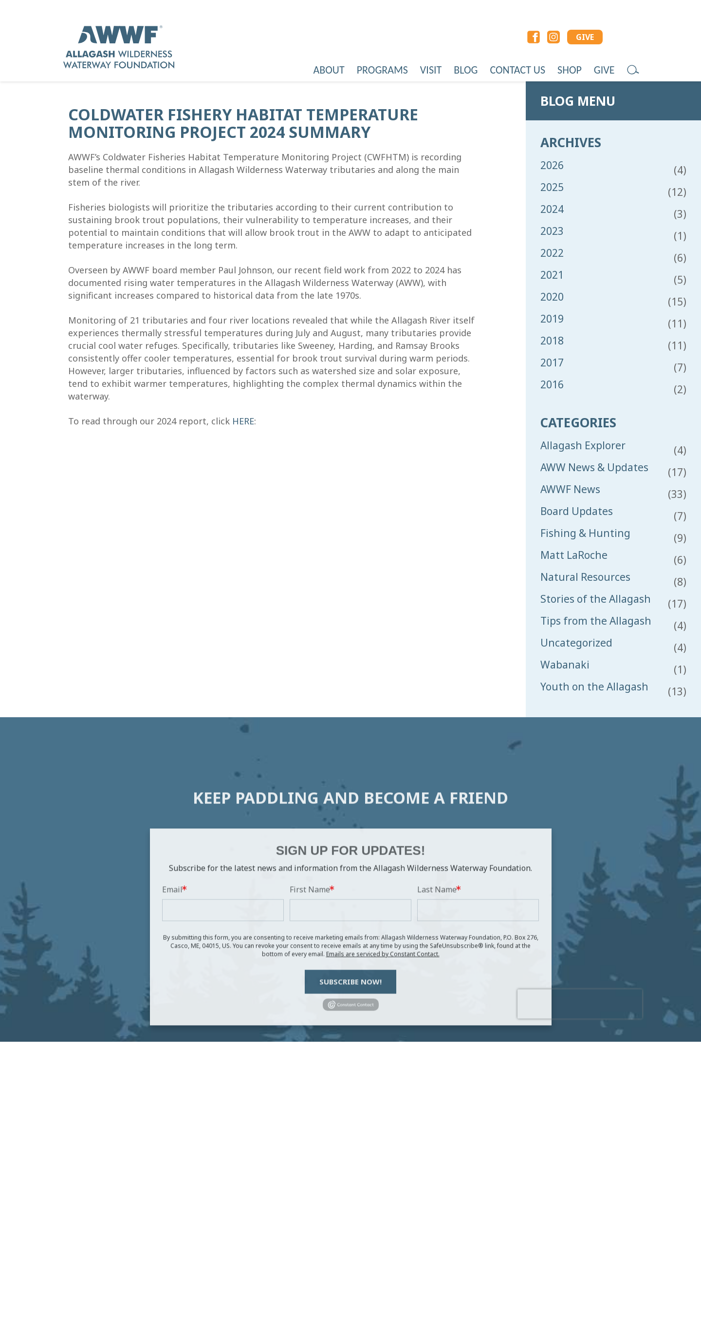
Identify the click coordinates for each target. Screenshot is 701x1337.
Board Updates (576, 511)
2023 (552, 231)
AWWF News (570, 489)
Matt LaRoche (574, 555)
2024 (552, 209)
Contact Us (517, 69)
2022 (552, 253)
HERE (243, 421)
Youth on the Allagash (594, 687)
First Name (310, 991)
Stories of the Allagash (595, 599)
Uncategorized (576, 643)
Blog (466, 69)
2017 (552, 363)
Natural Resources (585, 577)
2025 (552, 187)
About (329, 69)
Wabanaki (565, 665)
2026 (552, 165)
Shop (569, 69)
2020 (552, 297)
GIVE (585, 37)
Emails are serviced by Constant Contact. (383, 1055)
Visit (431, 69)
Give (604, 69)
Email (172, 991)
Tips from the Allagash (595, 621)
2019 (552, 319)
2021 (552, 275)
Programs (382, 69)
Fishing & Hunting (585, 533)
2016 (552, 385)
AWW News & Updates (594, 467)
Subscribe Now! (350, 1083)
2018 (552, 341)
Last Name (437, 991)
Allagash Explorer (583, 445)
